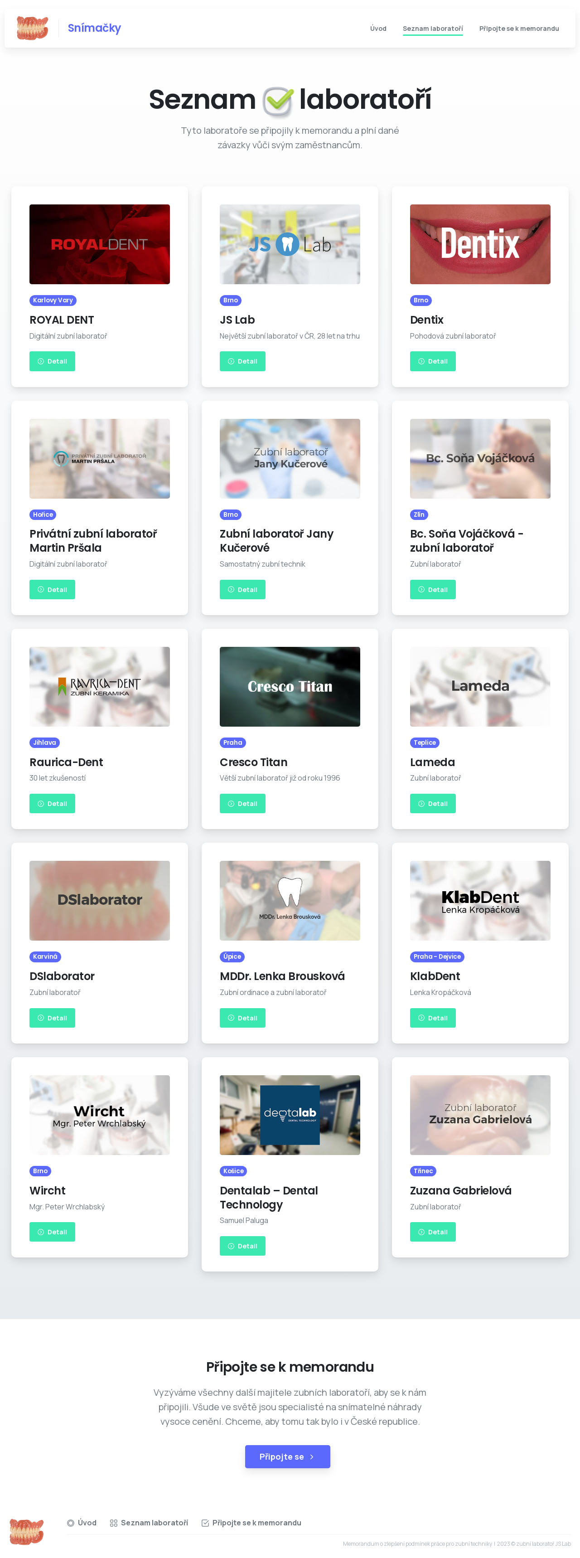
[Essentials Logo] (26, 1532)
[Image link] (99, 244)
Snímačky (94, 27)
